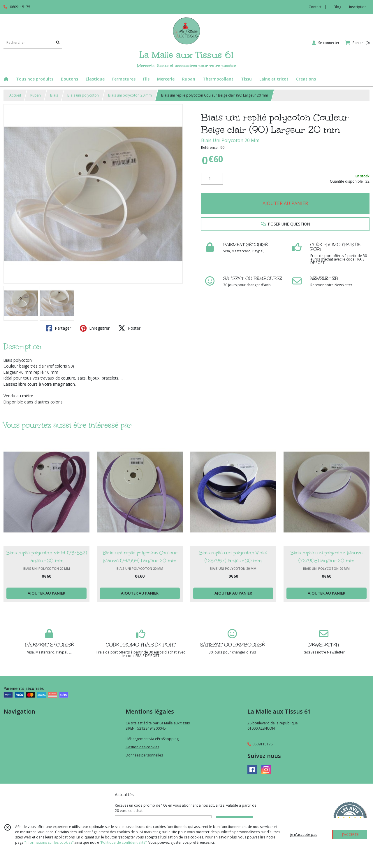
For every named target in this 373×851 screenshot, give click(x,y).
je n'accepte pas (303, 834)
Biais (54, 95)
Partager (58, 328)
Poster (129, 328)
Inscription (358, 6)
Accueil (15, 95)
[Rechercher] (58, 42)
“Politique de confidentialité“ (123, 842)
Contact (315, 6)
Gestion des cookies (142, 747)
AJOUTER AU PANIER (285, 203)
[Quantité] (212, 179)
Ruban (35, 95)
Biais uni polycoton (83, 95)
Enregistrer (95, 328)
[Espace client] (325, 43)
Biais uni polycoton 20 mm (130, 95)
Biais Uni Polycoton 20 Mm (230, 140)
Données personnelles (144, 755)
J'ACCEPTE (350, 834)
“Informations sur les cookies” (48, 842)
